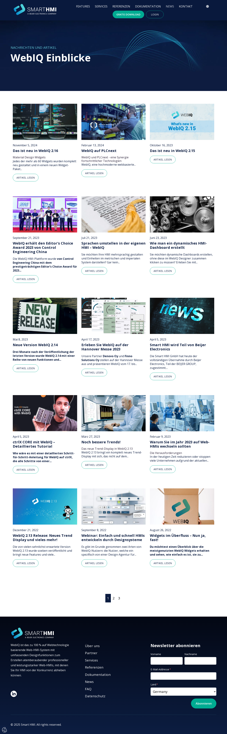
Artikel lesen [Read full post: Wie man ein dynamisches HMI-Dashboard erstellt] (163, 271)
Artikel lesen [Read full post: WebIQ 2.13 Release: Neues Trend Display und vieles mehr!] (25, 563)
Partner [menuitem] (91, 653)
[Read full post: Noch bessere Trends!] (113, 413)
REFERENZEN (121, 6)
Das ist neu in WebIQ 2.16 (35, 151)
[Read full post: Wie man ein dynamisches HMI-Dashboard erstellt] (182, 214)
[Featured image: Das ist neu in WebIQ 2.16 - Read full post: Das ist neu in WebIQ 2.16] (45, 122)
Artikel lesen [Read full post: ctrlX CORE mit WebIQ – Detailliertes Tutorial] (25, 469)
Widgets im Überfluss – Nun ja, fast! (178, 537)
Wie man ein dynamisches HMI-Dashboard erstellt (178, 245)
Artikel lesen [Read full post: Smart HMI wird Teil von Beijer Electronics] (163, 376)
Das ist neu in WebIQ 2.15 (172, 151)
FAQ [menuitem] (88, 689)
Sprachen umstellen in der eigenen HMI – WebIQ (113, 245)
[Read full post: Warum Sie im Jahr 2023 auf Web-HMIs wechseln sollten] (182, 413)
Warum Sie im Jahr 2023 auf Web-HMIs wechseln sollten (179, 444)
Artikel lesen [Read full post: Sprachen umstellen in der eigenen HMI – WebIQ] (94, 271)
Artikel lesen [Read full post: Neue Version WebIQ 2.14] (25, 368)
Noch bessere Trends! (100, 442)
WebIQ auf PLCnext (99, 151)
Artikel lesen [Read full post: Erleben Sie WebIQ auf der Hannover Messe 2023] (94, 372)
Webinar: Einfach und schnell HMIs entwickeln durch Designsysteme (113, 537)
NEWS (170, 6)
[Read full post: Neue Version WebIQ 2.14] (45, 316)
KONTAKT (186, 6)
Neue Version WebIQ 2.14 (35, 345)
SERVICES (101, 6)
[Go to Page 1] (108, 598)
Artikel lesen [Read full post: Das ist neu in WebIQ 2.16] (25, 177)
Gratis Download (128, 14)
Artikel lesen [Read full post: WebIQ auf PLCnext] (94, 173)
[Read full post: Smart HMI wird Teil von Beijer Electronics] (182, 316)
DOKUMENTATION (148, 6)
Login (155, 14)
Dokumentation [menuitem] (98, 674)
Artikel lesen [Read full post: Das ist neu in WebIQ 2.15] (163, 159)
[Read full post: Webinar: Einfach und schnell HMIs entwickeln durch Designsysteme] (113, 506)
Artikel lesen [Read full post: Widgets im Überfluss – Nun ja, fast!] (163, 563)
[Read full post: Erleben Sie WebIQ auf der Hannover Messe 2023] (113, 316)
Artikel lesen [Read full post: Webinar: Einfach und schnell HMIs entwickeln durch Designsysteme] (94, 563)
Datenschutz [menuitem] (95, 696)
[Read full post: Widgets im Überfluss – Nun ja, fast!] (182, 506)
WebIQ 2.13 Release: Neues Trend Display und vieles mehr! (42, 537)
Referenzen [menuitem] (94, 667)
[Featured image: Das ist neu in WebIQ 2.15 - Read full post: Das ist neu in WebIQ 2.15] (182, 122)
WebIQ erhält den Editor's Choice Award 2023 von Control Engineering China (43, 247)
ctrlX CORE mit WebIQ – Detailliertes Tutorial (34, 444)
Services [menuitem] (91, 660)
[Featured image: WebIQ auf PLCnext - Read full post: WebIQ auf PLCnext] (113, 122)
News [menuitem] (89, 681)
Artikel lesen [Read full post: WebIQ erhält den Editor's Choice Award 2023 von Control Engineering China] (25, 279)
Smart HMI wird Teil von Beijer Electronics (178, 347)
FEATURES (83, 6)
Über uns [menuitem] (92, 646)
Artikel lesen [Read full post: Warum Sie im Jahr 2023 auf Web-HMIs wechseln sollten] (163, 469)
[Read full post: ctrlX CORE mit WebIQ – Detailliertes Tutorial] (45, 413)
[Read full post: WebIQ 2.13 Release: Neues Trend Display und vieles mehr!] (45, 506)
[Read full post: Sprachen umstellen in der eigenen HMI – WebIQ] (113, 214)
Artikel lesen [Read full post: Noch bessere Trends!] (94, 465)
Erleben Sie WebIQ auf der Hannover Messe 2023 (105, 347)
